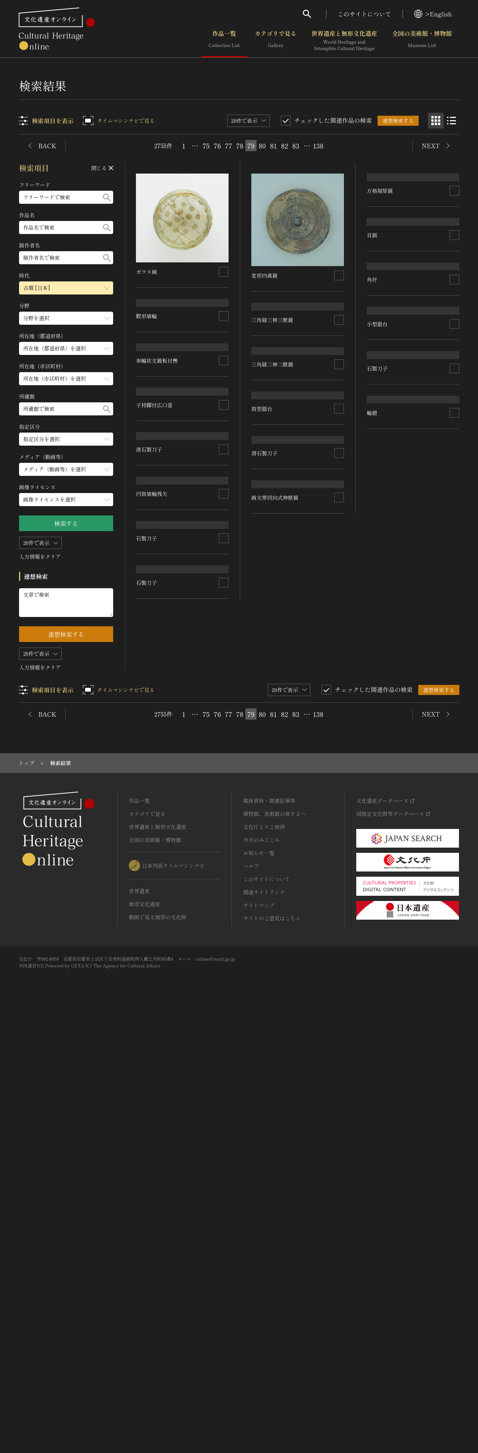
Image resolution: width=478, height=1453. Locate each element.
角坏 (372, 591)
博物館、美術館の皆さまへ (274, 1253)
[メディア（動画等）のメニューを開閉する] (66, 469)
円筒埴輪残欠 (152, 893)
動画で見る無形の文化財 (157, 1356)
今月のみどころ (261, 1279)
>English (433, 13)
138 (318, 145)
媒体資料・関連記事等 (269, 1240)
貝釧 (372, 431)
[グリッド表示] (436, 120)
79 (250, 145)
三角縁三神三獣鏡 (273, 404)
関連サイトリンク (264, 1331)
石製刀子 (146, 993)
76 (217, 145)
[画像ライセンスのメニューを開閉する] (66, 499)
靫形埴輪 (146, 431)
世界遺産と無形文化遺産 (344, 41)
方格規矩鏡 (380, 275)
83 (295, 145)
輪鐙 (372, 931)
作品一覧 (224, 41)
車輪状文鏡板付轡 (157, 536)
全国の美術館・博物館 (422, 41)
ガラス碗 (146, 271)
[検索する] (106, 197)
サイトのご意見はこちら (272, 1358)
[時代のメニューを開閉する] (66, 287)
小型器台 (377, 720)
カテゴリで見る (276, 41)
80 (262, 145)
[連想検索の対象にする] (224, 272)
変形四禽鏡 (265, 275)
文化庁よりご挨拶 (264, 1266)
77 (228, 145)
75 (206, 145)
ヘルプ (251, 1305)
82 (284, 145)
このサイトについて (364, 13)
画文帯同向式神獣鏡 (275, 938)
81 (273, 145)
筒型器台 (262, 693)
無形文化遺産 (144, 1343)
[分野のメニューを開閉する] (66, 318)
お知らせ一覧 (258, 1292)
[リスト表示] (451, 120)
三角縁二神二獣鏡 (273, 533)
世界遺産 (139, 1330)
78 (239, 145)
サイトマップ (258, 1344)
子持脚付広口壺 (154, 702)
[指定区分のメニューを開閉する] (66, 439)
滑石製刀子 (149, 794)
